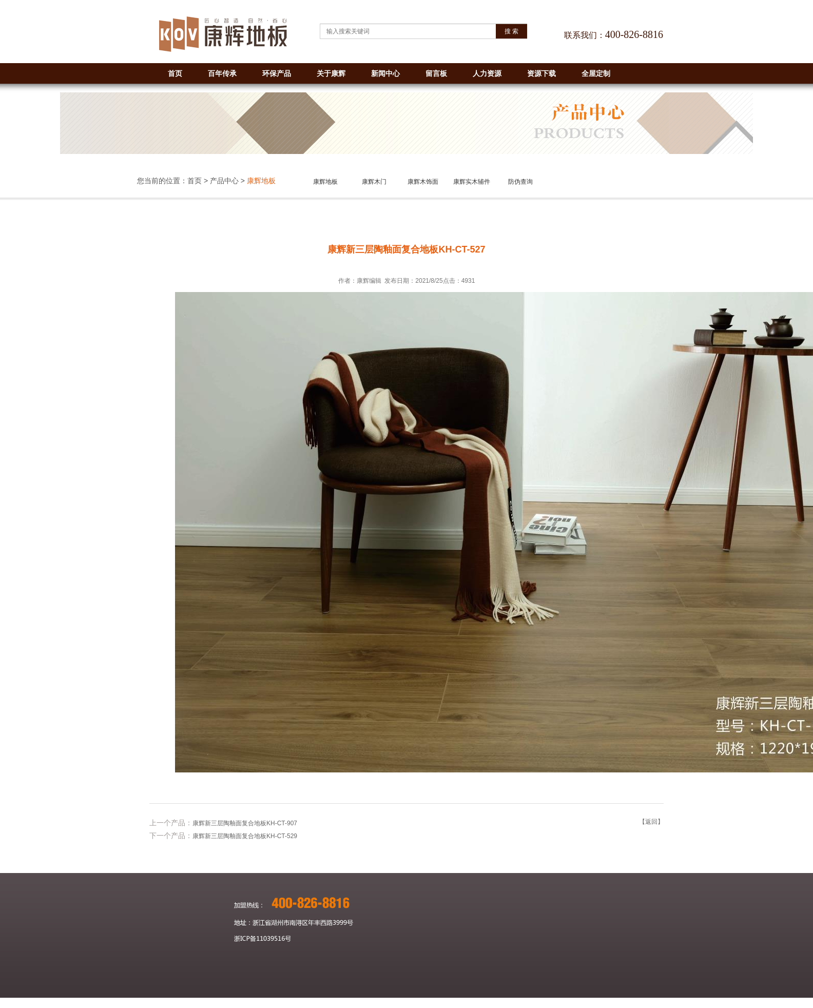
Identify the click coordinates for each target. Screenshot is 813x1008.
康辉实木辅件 (471, 181)
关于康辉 (331, 73)
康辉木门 (374, 181)
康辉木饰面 (423, 181)
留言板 (436, 73)
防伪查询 (520, 181)
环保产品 (276, 73)
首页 (175, 73)
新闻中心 (385, 73)
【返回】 (651, 821)
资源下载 (541, 73)
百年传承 (222, 73)
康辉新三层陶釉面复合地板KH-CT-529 (244, 836)
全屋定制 (596, 73)
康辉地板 (325, 181)
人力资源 (487, 73)
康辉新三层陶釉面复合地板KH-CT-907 (244, 823)
